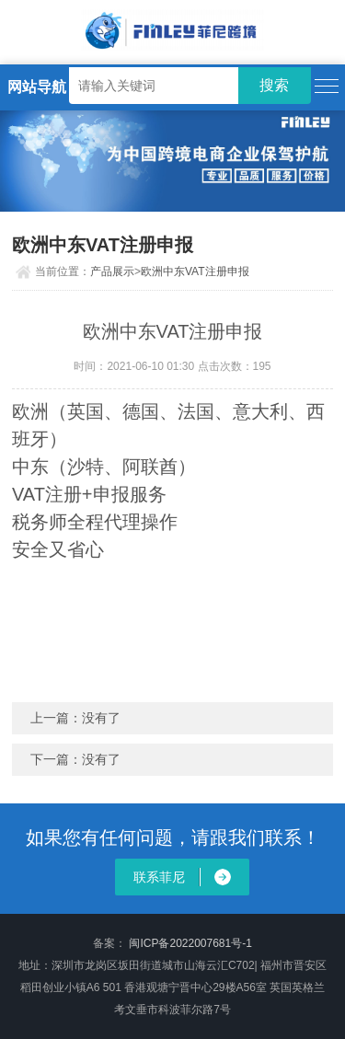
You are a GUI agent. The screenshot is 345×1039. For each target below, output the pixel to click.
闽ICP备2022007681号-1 (190, 943)
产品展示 (112, 271)
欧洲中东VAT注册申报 (195, 271)
